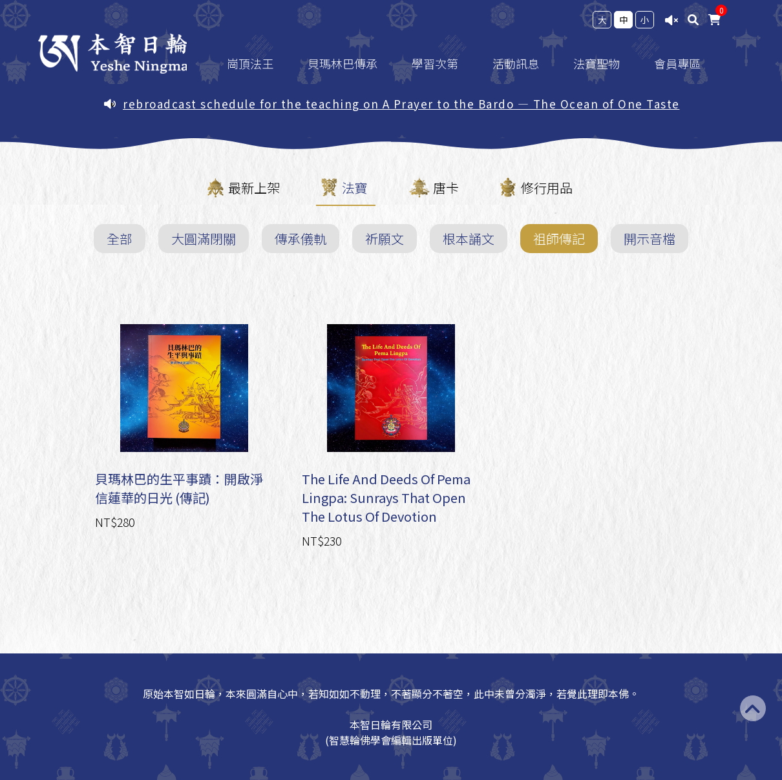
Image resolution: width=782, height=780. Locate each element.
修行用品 (547, 187)
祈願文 (384, 238)
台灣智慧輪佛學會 (114, 52)
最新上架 (254, 187)
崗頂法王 (258, 63)
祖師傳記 (559, 238)
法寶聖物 (605, 63)
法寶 (355, 187)
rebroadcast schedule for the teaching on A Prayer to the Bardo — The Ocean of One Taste (401, 104)
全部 (119, 238)
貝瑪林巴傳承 (351, 63)
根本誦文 (468, 238)
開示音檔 (649, 238)
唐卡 (446, 187)
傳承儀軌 (300, 238)
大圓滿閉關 (203, 238)
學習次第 (443, 63)
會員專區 (685, 63)
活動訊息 (524, 63)
